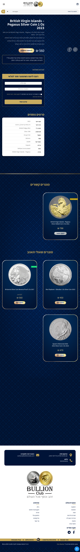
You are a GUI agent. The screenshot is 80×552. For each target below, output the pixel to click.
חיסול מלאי (72, 525)
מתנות (74, 522)
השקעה (73, 508)
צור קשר (37, 522)
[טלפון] (71, 461)
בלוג (38, 508)
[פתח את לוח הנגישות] (77, 549)
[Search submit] (3, 11)
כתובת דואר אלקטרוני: (27, 455)
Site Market (60, 545)
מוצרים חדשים (71, 516)
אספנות (73, 511)
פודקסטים (36, 519)
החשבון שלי (36, 516)
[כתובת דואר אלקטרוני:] (37, 456)
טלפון (66, 460)
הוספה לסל (60, 303)
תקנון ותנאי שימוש (34, 511)
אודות (37, 514)
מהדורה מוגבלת (71, 519)
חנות (74, 514)
